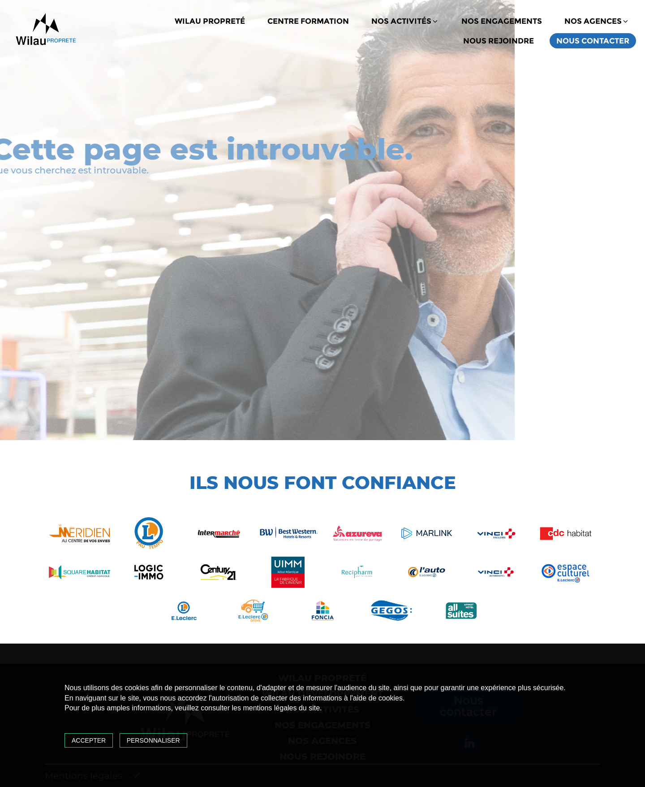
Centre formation (308, 21)
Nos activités (405, 21)
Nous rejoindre (498, 40)
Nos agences (596, 21)
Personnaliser (153, 740)
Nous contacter (592, 40)
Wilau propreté (210, 21)
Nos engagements (501, 21)
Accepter (89, 740)
